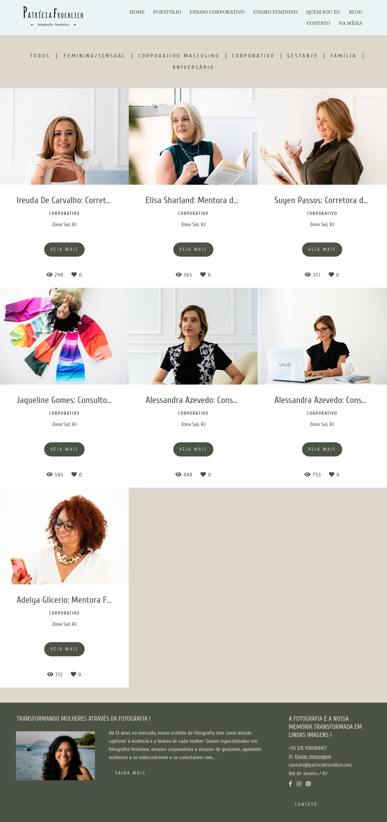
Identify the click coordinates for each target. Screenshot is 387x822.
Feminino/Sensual (95, 56)
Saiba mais (130, 773)
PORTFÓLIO (167, 12)
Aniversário (193, 67)
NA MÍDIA (350, 23)
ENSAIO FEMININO (275, 12)
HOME (137, 12)
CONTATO (318, 23)
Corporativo (253, 56)
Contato (306, 804)
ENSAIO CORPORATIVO (217, 12)
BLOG (355, 12)
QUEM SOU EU (323, 12)
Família (343, 56)
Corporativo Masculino (179, 56)
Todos (40, 56)
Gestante (302, 56)
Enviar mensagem (313, 756)
